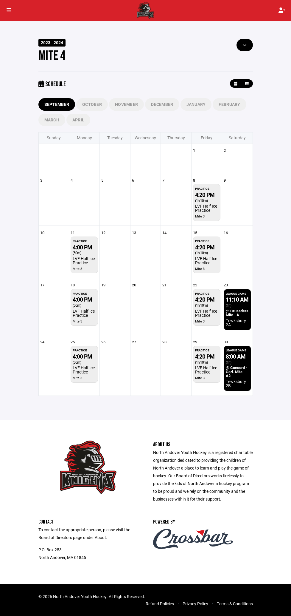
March (51, 120)
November (126, 104)
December (162, 104)
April (78, 120)
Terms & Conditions (235, 603)
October (92, 104)
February (229, 104)
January (196, 104)
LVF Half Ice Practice (206, 208)
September (56, 104)
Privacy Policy (195, 603)
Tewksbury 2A (236, 323)
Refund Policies (160, 603)
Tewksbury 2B (236, 383)
